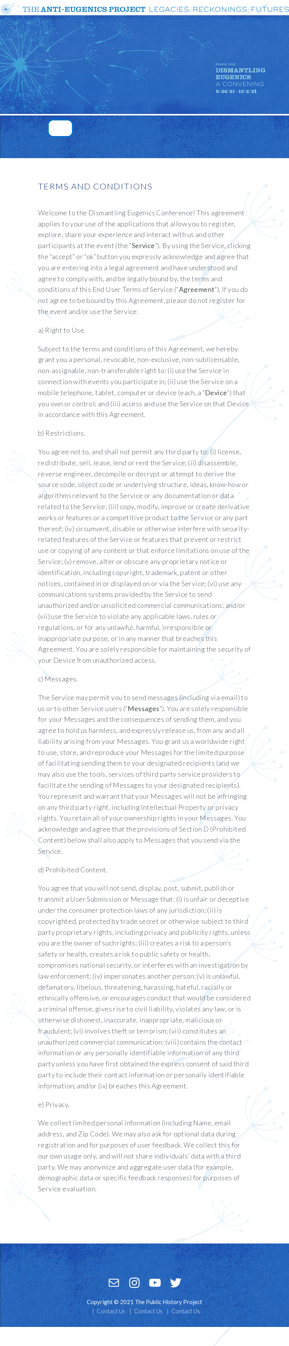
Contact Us (111, 1311)
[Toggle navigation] (60, 128)
